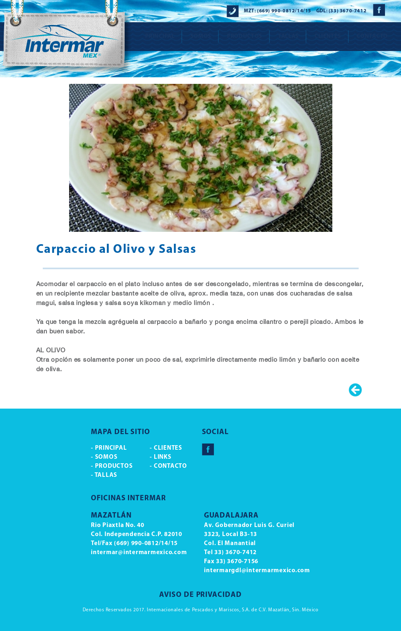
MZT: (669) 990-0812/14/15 (277, 11)
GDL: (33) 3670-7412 (341, 11)
